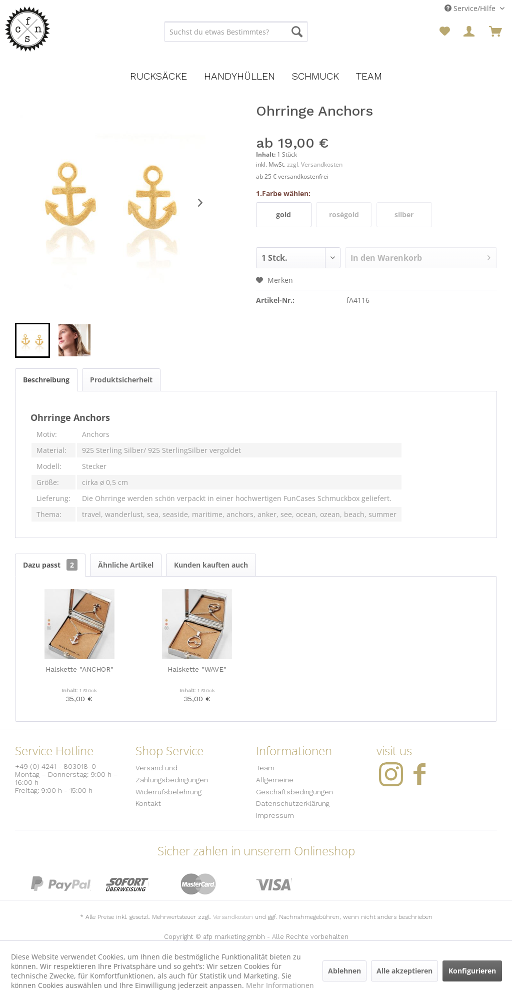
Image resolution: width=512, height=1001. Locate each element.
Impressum (275, 815)
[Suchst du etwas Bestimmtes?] (236, 32)
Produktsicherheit (121, 379)
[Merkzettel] (444, 32)
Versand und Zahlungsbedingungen (172, 774)
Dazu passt (50, 565)
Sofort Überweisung (127, 884)
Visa (274, 884)
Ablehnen (344, 970)
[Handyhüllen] (239, 76)
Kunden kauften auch (211, 565)
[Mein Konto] (470, 32)
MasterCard (198, 884)
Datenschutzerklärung (293, 803)
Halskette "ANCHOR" (80, 669)
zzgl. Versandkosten (314, 164)
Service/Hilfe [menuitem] (471, 8)
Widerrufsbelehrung (169, 792)
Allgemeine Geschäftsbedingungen (294, 786)
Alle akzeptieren (404, 970)
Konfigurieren (472, 970)
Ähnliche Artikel (126, 565)
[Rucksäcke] (158, 76)
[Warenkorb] (495, 32)
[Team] (369, 76)
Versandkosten (233, 916)
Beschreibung (46, 379)
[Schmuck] (315, 76)
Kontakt (148, 803)
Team (265, 768)
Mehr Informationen (280, 985)
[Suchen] (297, 32)
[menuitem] (236, 32)
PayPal (61, 884)
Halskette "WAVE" (197, 669)
